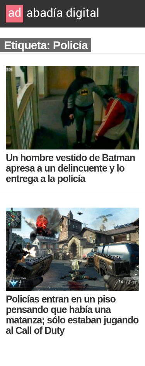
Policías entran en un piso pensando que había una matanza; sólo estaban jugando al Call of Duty (72, 315)
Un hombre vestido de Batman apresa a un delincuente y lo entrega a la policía (70, 168)
